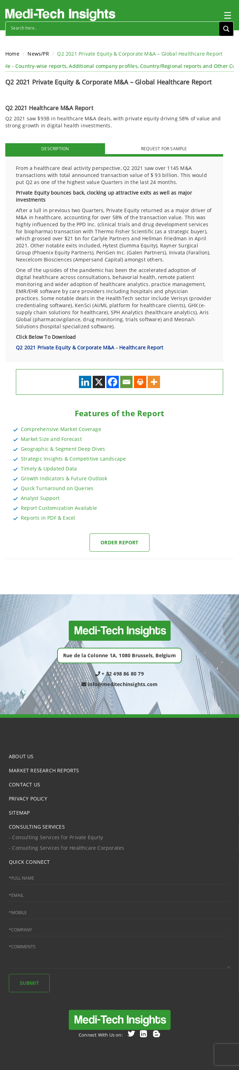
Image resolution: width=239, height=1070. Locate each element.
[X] (99, 382)
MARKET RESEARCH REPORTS (44, 770)
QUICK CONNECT (29, 862)
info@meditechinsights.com (119, 684)
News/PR (38, 53)
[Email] (126, 382)
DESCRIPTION (55, 149)
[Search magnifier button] (226, 29)
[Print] (140, 382)
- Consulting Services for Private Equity (56, 837)
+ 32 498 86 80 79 (119, 673)
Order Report (119, 542)
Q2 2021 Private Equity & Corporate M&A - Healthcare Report (90, 347)
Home (12, 53)
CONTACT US (24, 784)
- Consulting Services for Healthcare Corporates (66, 847)
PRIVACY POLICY (28, 798)
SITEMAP (19, 812)
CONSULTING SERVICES (37, 826)
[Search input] (114, 28)
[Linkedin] (85, 382)
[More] (154, 382)
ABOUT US (21, 756)
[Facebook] (112, 382)
